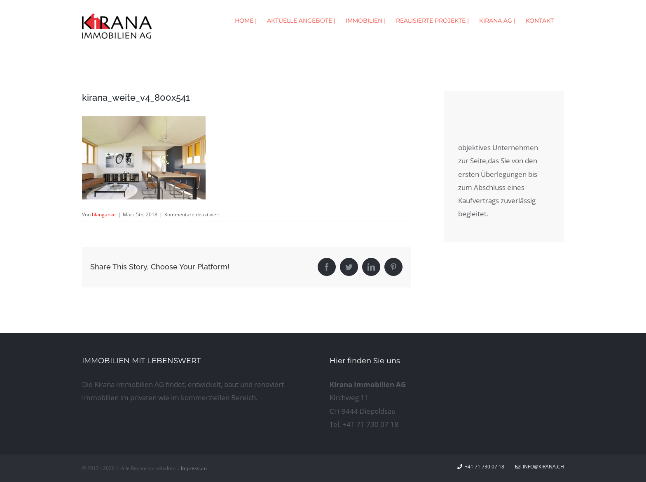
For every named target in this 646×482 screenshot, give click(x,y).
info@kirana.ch (539, 466)
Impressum (194, 468)
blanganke (104, 214)
